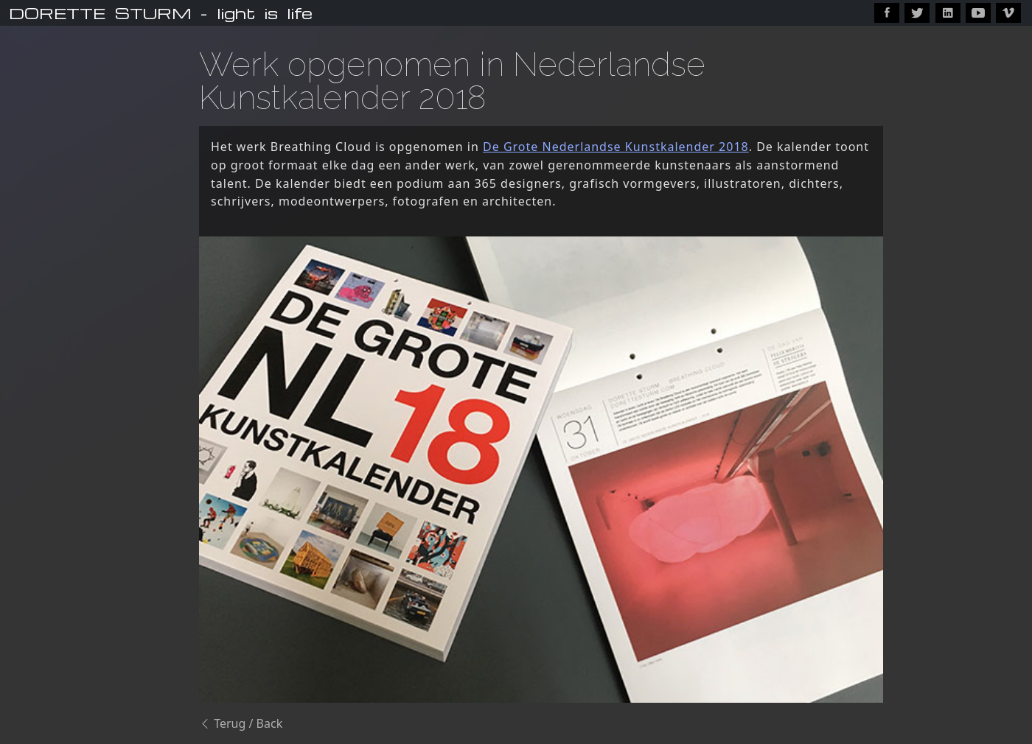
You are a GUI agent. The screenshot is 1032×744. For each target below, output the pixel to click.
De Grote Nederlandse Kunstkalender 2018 (616, 146)
